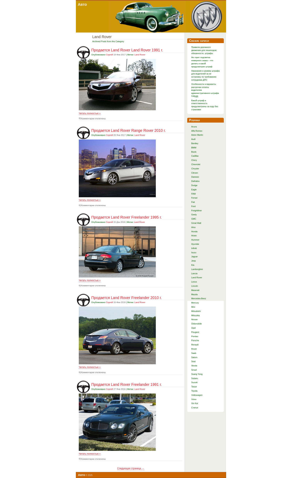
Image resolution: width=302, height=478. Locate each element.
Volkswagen (196, 395)
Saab (193, 353)
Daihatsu (195, 181)
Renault (195, 344)
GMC (193, 219)
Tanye (194, 386)
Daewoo (195, 177)
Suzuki (194, 382)
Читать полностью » (90, 113)
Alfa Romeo (196, 131)
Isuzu (193, 252)
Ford (193, 206)
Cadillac (195, 156)
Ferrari (194, 198)
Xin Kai (194, 403)
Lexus (194, 282)
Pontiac (194, 336)
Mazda (194, 294)
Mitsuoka (195, 315)
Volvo (193, 399)
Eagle (194, 189)
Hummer (195, 240)
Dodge (194, 185)
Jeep (193, 261)
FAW (193, 194)
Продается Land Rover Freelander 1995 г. (126, 217)
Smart (194, 370)
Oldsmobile (196, 324)
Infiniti (194, 248)
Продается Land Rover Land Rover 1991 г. (127, 50)
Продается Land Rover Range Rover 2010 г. (128, 130)
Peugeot (195, 332)
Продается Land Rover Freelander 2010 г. (126, 298)
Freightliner (196, 210)
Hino (193, 227)
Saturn (194, 357)
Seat (193, 361)
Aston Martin (197, 135)
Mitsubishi (196, 311)
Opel (193, 328)
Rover (194, 349)
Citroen (194, 173)
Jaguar (194, 256)
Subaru (194, 378)
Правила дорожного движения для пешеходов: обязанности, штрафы (204, 50)
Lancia (194, 273)
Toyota (194, 391)
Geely (194, 214)
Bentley (194, 143)
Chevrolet (195, 164)
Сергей (109, 54)
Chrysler (195, 168)
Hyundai (195, 244)
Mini (193, 307)
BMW (193, 147)
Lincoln (194, 286)
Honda (194, 231)
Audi (193, 139)
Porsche (195, 340)
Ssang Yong (196, 374)
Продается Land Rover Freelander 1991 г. (126, 384)
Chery (194, 160)
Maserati (195, 290)
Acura (194, 126)
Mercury (195, 303)
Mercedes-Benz (198, 298)
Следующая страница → (130, 468)
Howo (194, 235)
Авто (82, 4)
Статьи (194, 407)
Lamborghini (197, 269)
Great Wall (196, 223)
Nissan (194, 319)
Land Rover (139, 54)
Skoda (194, 365)
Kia (192, 265)
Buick (193, 152)
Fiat (193, 202)
